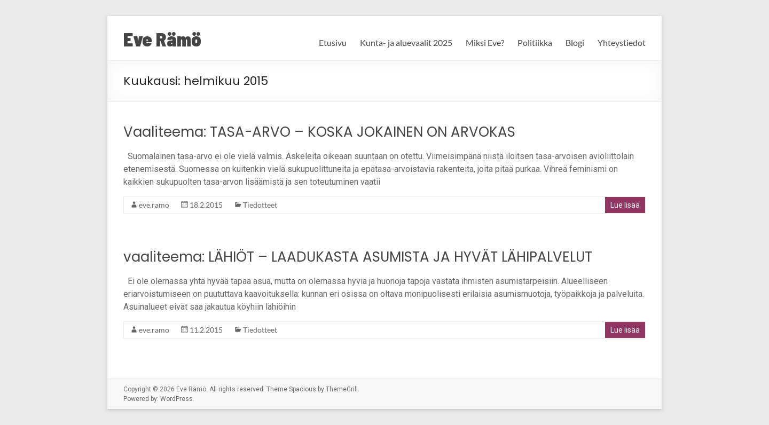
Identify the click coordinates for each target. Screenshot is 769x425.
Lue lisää (625, 205)
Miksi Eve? (485, 42)
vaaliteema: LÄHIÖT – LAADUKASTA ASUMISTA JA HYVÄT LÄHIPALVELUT (357, 256)
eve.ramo (154, 204)
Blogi (575, 42)
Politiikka (534, 42)
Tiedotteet (260, 204)
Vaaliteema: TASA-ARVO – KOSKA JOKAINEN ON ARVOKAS (319, 131)
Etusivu (333, 42)
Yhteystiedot (622, 42)
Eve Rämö (162, 38)
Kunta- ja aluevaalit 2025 (406, 42)
